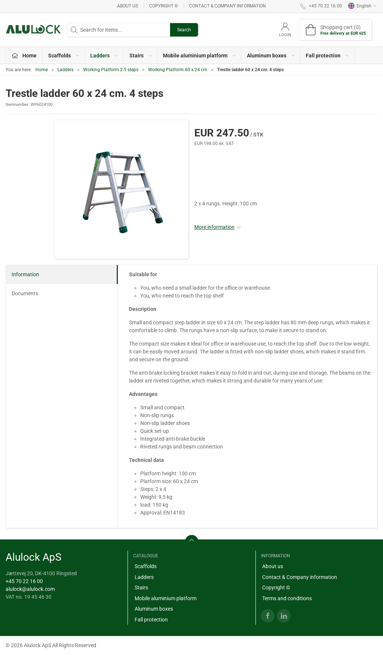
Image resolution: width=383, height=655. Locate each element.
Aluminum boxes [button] (271, 56)
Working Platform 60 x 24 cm (177, 69)
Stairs (141, 588)
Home (41, 69)
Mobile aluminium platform (166, 598)
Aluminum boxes (154, 609)
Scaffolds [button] (64, 56)
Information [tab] (25, 274)
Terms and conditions (287, 598)
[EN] (34, 30)
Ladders (65, 69)
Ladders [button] (104, 56)
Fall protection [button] (328, 56)
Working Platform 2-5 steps (110, 69)
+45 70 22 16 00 (24, 581)
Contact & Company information (227, 6)
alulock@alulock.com (30, 589)
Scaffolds (146, 566)
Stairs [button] (141, 56)
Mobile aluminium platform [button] (200, 56)
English (362, 6)
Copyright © (163, 6)
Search (184, 29)
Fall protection (151, 620)
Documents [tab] (25, 293)
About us (127, 6)
